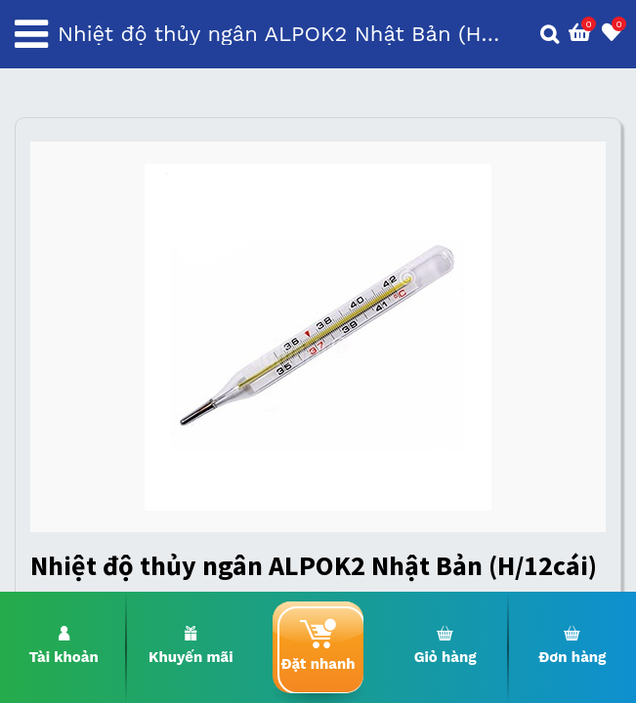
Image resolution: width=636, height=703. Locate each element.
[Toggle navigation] (31, 34)
